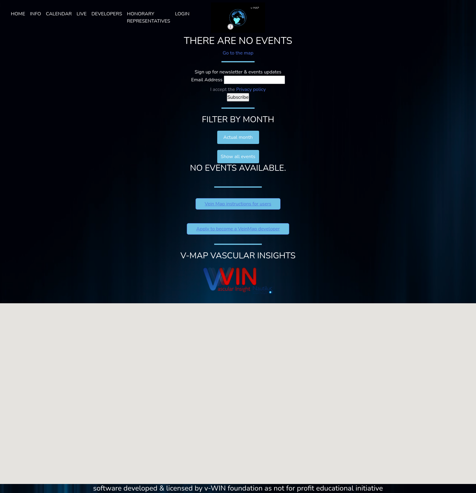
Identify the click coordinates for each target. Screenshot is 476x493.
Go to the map (238, 53)
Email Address (207, 79)
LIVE (81, 14)
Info (35, 14)
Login (182, 14)
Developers (106, 14)
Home (18, 14)
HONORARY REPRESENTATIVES (148, 17)
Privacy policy (251, 89)
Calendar (59, 14)
